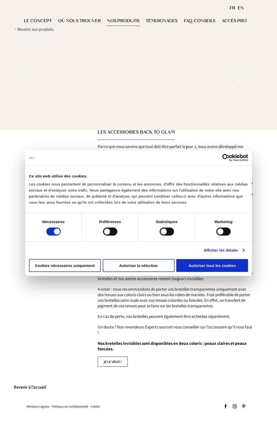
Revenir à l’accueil (30, 387)
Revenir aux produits (36, 29)
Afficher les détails (221, 250)
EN (241, 8)
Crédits (95, 406)
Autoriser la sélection (138, 265)
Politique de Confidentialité (70, 406)
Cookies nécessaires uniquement (65, 265)
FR (232, 8)
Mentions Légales (37, 406)
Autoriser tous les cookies (212, 265)
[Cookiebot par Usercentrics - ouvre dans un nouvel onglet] (226, 158)
